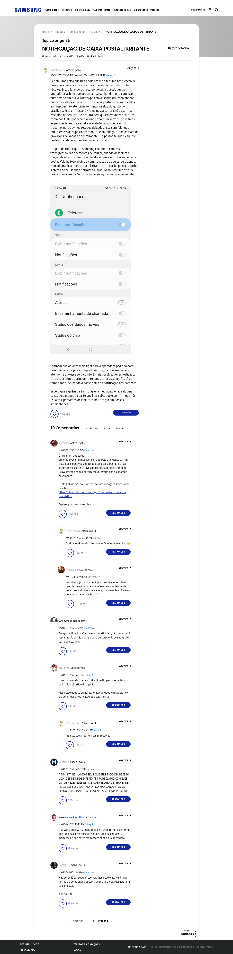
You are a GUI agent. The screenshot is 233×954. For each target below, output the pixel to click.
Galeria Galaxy (82, 9)
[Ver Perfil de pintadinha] (72, 569)
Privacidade (27, 949)
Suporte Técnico (101, 9)
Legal (77, 949)
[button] (133, 68)
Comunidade (52, 9)
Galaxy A (110, 75)
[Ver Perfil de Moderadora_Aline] (74, 817)
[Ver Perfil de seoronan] (64, 762)
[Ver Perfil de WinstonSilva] (58, 70)
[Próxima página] (121, 428)
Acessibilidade (29, 944)
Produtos (67, 9)
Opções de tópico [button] (178, 48)
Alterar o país (137, 947)
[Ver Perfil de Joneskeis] (64, 865)
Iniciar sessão (198, 9)
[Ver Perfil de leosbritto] (64, 667)
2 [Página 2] (109, 428)
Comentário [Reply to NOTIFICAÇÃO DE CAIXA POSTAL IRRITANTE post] (126, 412)
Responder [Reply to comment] (118, 513)
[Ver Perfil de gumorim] (64, 443)
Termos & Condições (87, 944)
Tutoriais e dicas (122, 9)
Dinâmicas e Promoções (146, 9)
